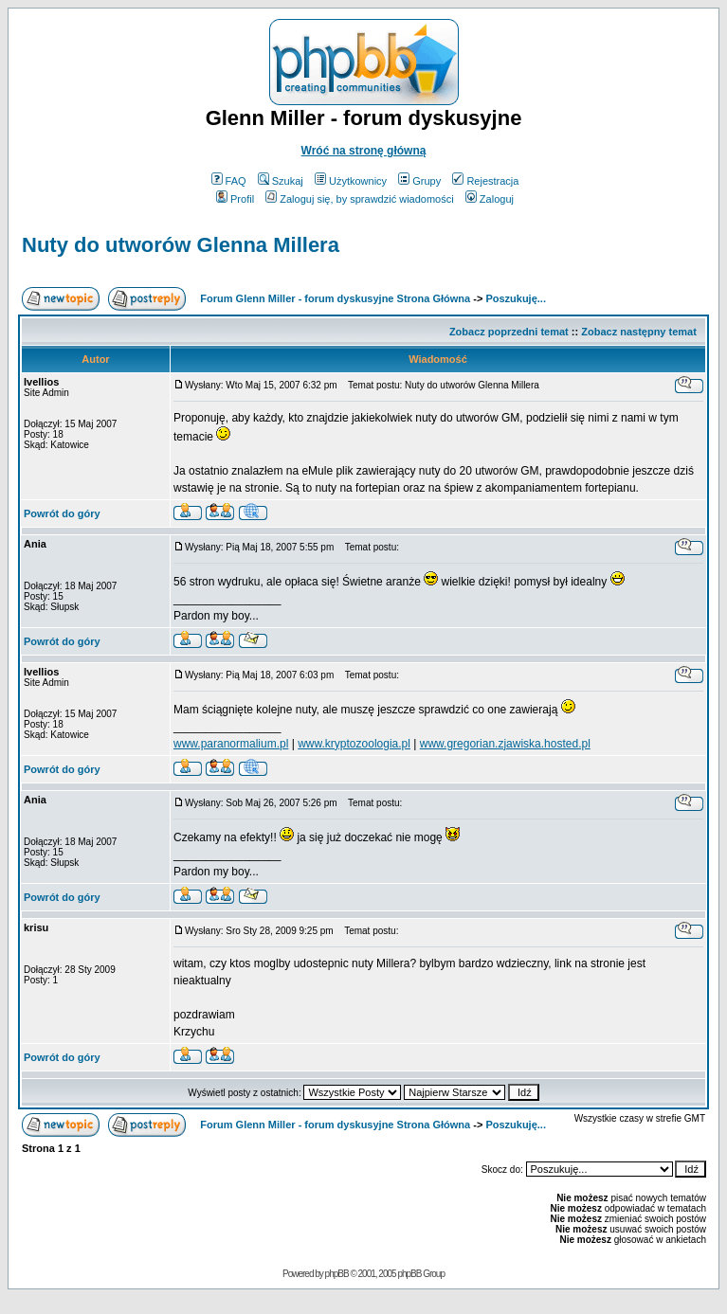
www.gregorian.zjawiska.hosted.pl (505, 743)
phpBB (337, 1274)
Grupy (419, 181)
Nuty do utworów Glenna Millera (180, 245)
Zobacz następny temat (639, 331)
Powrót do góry (62, 513)
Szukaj (280, 181)
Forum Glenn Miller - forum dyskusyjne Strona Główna (335, 298)
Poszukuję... (515, 298)
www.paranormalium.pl (230, 743)
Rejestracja (485, 181)
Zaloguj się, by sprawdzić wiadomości (359, 199)
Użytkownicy (351, 181)
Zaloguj (489, 199)
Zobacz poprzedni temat (509, 331)
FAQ (228, 181)
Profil (235, 199)
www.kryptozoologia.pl (354, 743)
